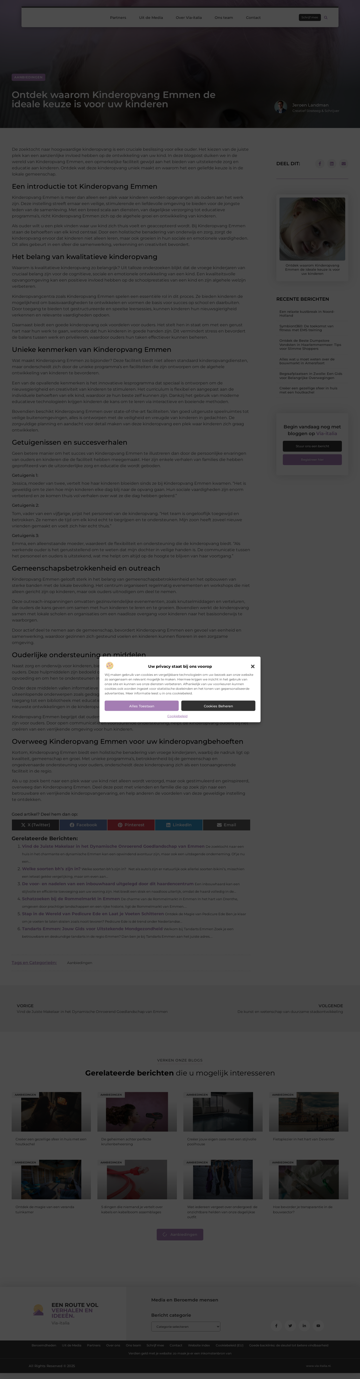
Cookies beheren (218, 706)
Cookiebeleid (177, 716)
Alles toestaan (141, 706)
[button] (252, 666)
